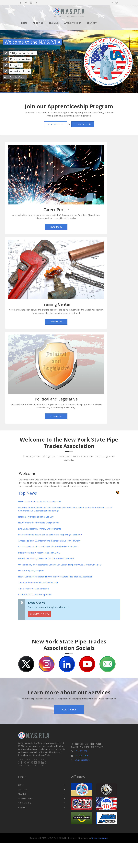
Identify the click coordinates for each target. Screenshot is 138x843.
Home (24, 23)
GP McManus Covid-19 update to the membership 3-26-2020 (48, 546)
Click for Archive (39, 613)
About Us (38, 23)
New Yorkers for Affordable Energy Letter (38, 522)
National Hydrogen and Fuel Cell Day (35, 516)
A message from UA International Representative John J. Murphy (49, 540)
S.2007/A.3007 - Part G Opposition (35, 594)
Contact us (83, 124)
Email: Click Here (82, 760)
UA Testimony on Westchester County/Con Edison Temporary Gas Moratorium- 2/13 (59, 564)
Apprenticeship (72, 23)
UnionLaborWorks (99, 838)
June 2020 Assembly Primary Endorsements (39, 528)
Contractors (24, 803)
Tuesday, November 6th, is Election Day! (38, 582)
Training (54, 23)
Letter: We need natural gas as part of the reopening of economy (50, 534)
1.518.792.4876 (81, 755)
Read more (55, 124)
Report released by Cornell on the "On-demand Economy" (46, 558)
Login (114, 2)
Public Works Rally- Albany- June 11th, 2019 (39, 552)
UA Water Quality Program (31, 570)
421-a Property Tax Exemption (33, 588)
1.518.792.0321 (81, 751)
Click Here (69, 709)
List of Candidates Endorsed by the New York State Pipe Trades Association (55, 576)
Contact (92, 23)
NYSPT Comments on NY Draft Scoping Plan (39, 501)
